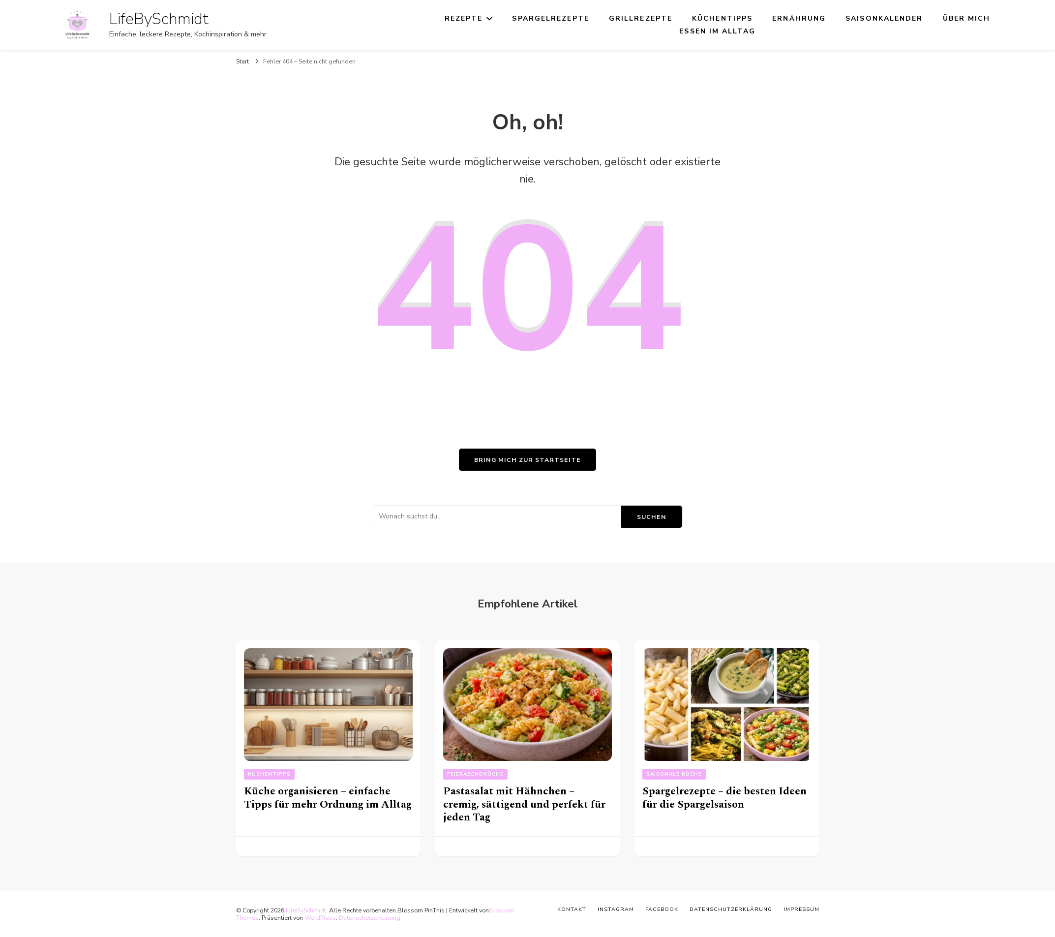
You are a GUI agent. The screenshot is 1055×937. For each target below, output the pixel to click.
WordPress (320, 917)
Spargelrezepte (550, 18)
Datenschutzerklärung (369, 917)
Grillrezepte (640, 18)
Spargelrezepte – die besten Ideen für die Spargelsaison (724, 798)
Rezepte (464, 18)
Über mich (967, 18)
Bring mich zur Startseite (527, 459)
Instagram (616, 909)
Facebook (661, 909)
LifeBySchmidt (159, 19)
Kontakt (571, 909)
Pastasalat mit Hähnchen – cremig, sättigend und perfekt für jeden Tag (524, 804)
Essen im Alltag (717, 31)
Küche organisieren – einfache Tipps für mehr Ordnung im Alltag (328, 798)
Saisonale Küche (674, 774)
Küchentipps (722, 18)
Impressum (801, 909)
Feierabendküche (475, 774)
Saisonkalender (884, 18)
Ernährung (799, 18)
